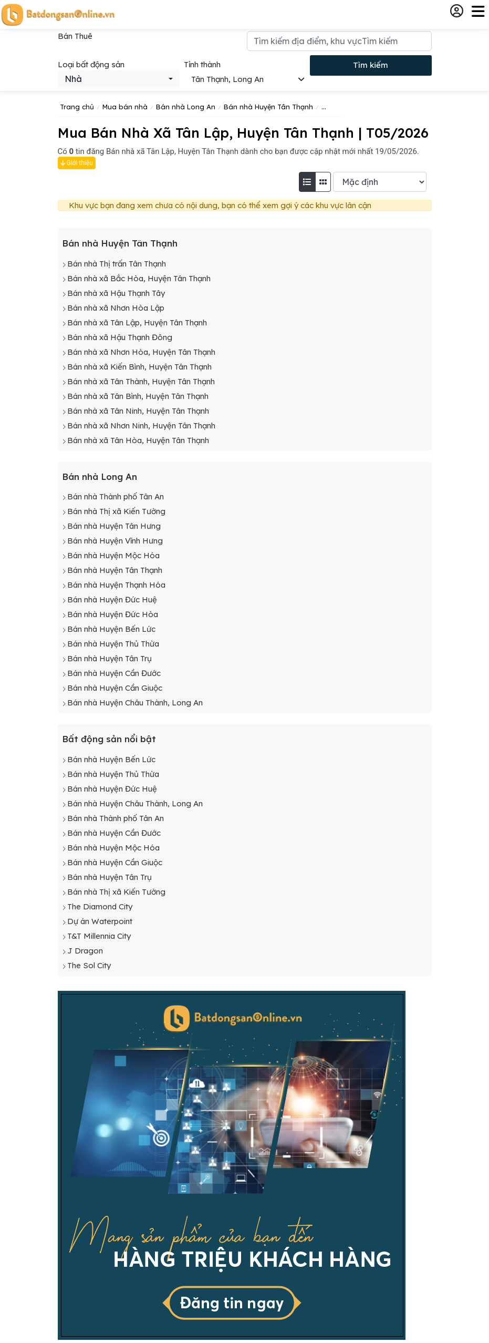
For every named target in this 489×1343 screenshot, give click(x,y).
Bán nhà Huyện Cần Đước (114, 673)
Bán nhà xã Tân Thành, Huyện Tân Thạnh (141, 381)
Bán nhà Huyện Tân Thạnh (120, 243)
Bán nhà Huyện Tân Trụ (109, 658)
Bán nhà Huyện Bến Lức (111, 629)
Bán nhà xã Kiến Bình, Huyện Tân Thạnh (139, 367)
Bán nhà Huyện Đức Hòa (112, 614)
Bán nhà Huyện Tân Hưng (114, 526)
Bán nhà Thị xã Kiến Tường (116, 511)
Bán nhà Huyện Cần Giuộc (114, 688)
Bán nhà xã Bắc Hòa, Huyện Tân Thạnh (139, 278)
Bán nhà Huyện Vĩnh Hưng (115, 541)
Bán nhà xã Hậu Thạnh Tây (116, 293)
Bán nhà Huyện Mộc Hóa (113, 555)
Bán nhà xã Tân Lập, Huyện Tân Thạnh (137, 322)
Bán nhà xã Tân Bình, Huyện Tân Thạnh (138, 396)
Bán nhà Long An (99, 476)
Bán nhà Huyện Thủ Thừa (113, 644)
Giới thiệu (76, 163)
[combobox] (119, 79)
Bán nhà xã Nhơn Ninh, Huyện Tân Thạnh (141, 425)
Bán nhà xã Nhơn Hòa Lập (115, 308)
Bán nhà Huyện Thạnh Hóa (116, 585)
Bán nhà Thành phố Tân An (115, 496)
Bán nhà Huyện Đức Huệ (112, 599)
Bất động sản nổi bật (109, 738)
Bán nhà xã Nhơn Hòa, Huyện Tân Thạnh (141, 352)
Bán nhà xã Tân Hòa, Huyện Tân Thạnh (138, 440)
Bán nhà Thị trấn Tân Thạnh (116, 264)
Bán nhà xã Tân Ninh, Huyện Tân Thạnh (138, 411)
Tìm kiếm (370, 65)
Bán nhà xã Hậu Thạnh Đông (119, 337)
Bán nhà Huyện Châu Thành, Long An (135, 703)
